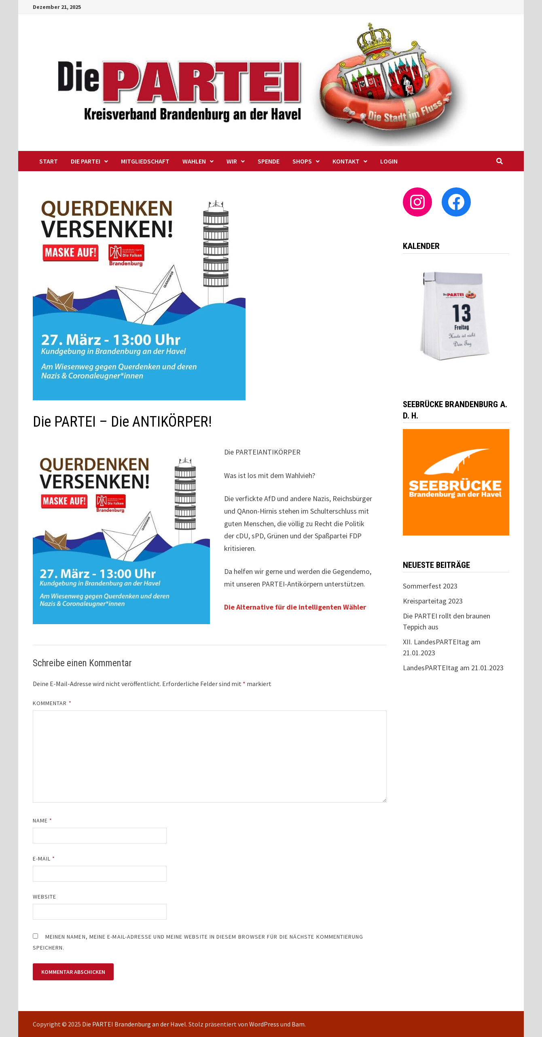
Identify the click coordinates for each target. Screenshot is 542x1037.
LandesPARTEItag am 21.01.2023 (453, 667)
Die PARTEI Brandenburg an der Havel (134, 1024)
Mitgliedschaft (145, 161)
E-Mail (44, 858)
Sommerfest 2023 (430, 586)
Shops (302, 161)
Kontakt (346, 161)
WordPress (264, 1024)
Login (389, 161)
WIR (232, 161)
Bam (298, 1024)
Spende (268, 161)
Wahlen (194, 161)
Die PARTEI (85, 161)
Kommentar (52, 703)
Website (45, 896)
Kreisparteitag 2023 (433, 601)
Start (48, 161)
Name (42, 820)
